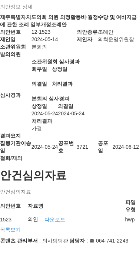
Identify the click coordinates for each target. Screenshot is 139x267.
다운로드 (54, 219)
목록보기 (10, 230)
